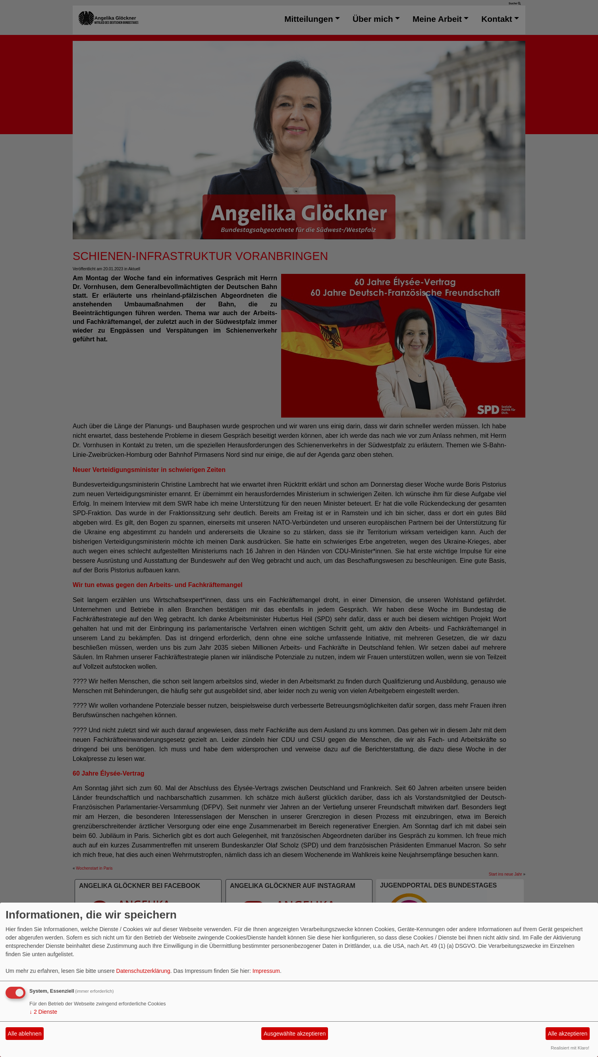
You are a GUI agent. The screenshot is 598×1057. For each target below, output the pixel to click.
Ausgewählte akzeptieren (295, 1033)
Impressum (266, 971)
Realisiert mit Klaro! (570, 1047)
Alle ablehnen (25, 1033)
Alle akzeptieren (568, 1033)
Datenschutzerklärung (143, 971)
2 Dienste (43, 1012)
